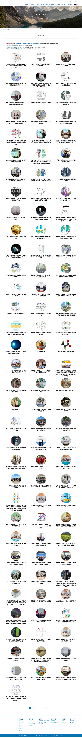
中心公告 (21, 720)
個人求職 (72, 722)
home (4, 29)
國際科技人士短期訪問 (44, 720)
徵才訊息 (21, 730)
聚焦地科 (57, 4)
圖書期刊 (45, 4)
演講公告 (21, 725)
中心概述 (30, 720)
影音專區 (70, 4)
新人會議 (64, 723)
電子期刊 (53, 720)
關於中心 (33, 4)
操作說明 (30, 725)
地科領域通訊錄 (32, 723)
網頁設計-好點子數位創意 (59, 735)
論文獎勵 (64, 722)
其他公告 (21, 723)
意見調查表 (64, 725)
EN (76, 1)
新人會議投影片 (22, 726)
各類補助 (39, 4)
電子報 (63, 4)
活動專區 (51, 4)
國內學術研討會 (42, 722)
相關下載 (41, 723)
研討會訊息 (21, 722)
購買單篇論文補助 (55, 722)
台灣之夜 (64, 720)
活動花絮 (21, 728)
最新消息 (27, 4)
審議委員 (30, 722)
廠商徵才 (72, 720)
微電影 (76, 4)
